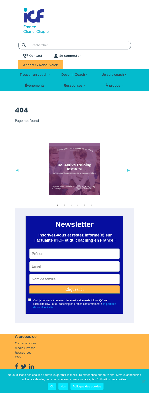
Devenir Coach (73, 74)
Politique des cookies (87, 386)
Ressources (73, 85)
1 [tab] (58, 205)
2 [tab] (64, 205)
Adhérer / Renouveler (40, 65)
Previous (17, 170)
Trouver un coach (33, 74)
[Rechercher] (80, 45)
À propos (113, 85)
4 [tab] (78, 205)
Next (128, 170)
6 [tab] (91, 205)
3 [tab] (71, 205)
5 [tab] (84, 205)
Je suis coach (113, 74)
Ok (52, 386)
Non (63, 386)
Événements (35, 85)
